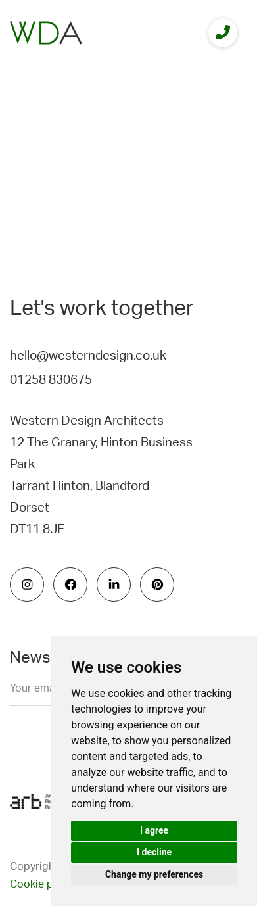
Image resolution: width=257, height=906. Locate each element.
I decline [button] (154, 852)
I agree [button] (154, 830)
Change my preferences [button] (154, 874)
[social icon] (27, 584)
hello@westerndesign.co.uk (88, 356)
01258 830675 (51, 380)
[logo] (46, 33)
